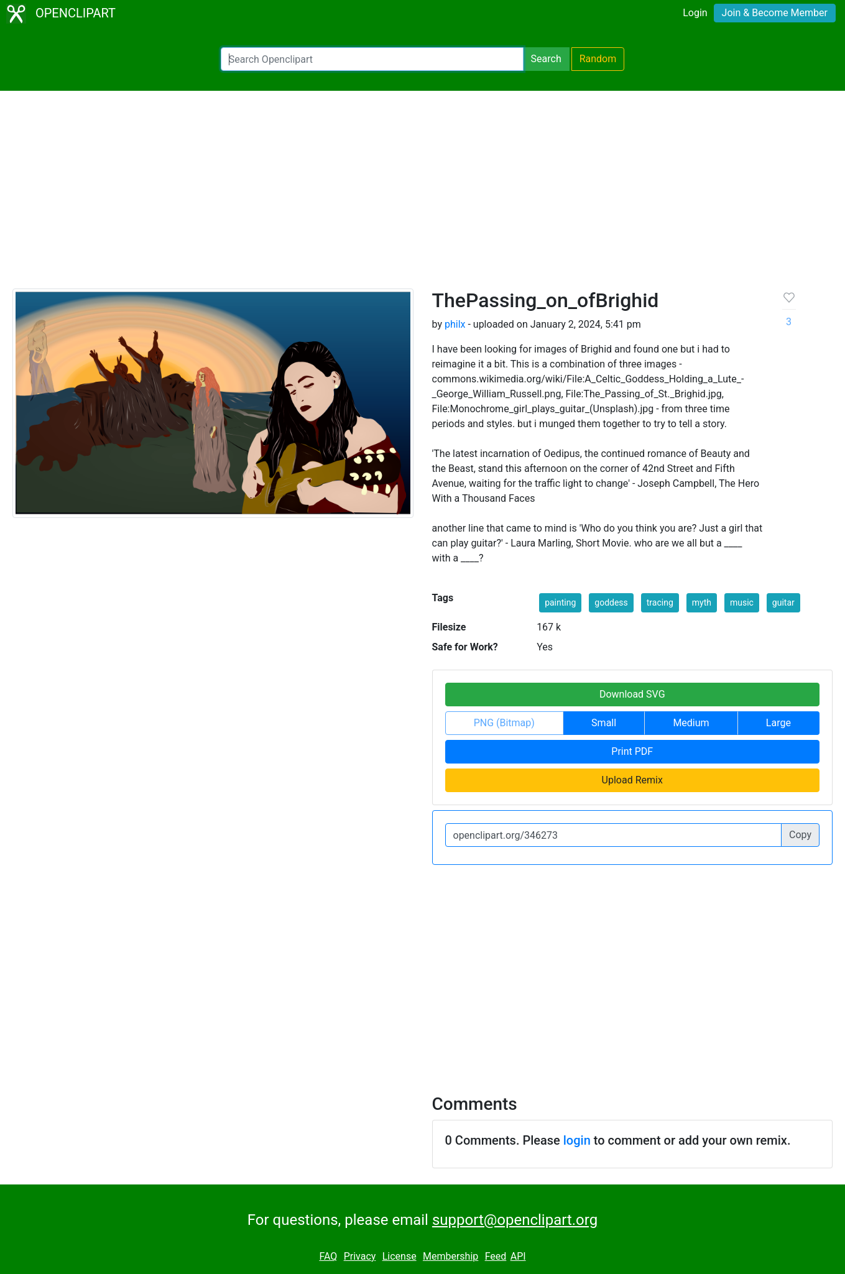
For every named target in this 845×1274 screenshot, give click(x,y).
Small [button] (603, 723)
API (518, 1256)
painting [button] (560, 602)
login (577, 1140)
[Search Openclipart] (372, 59)
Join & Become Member (775, 13)
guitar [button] (783, 602)
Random (598, 59)
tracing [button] (660, 602)
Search (546, 59)
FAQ (328, 1256)
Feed (496, 1256)
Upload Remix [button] (632, 780)
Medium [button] (691, 723)
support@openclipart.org (515, 1220)
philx (455, 324)
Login (695, 13)
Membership (450, 1256)
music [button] (742, 602)
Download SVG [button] (632, 694)
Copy (800, 835)
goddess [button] (611, 602)
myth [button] (701, 602)
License (399, 1256)
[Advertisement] (423, 195)
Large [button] (778, 723)
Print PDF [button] (632, 751)
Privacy (360, 1256)
